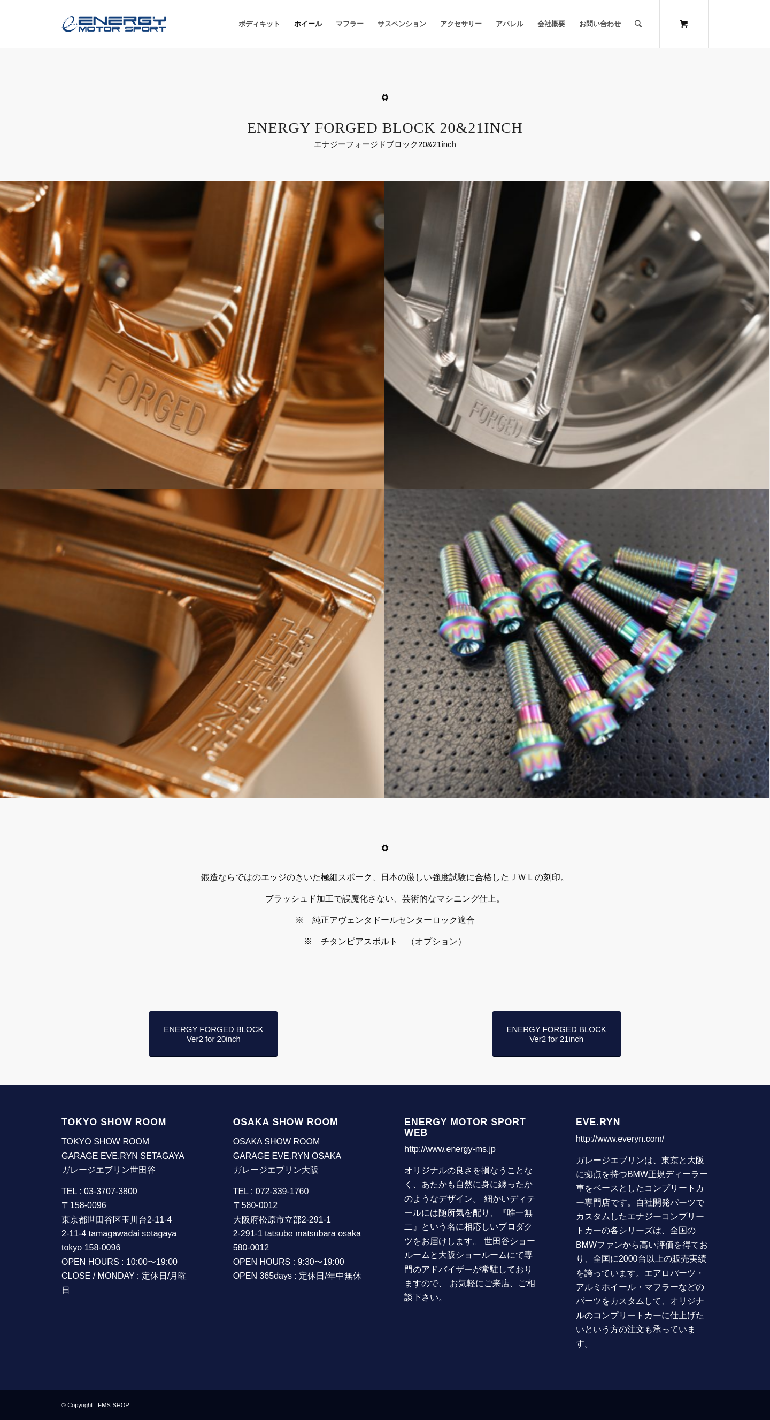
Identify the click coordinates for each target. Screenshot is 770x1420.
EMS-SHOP (113, 1405)
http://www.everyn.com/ (620, 1138)
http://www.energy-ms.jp (450, 1149)
